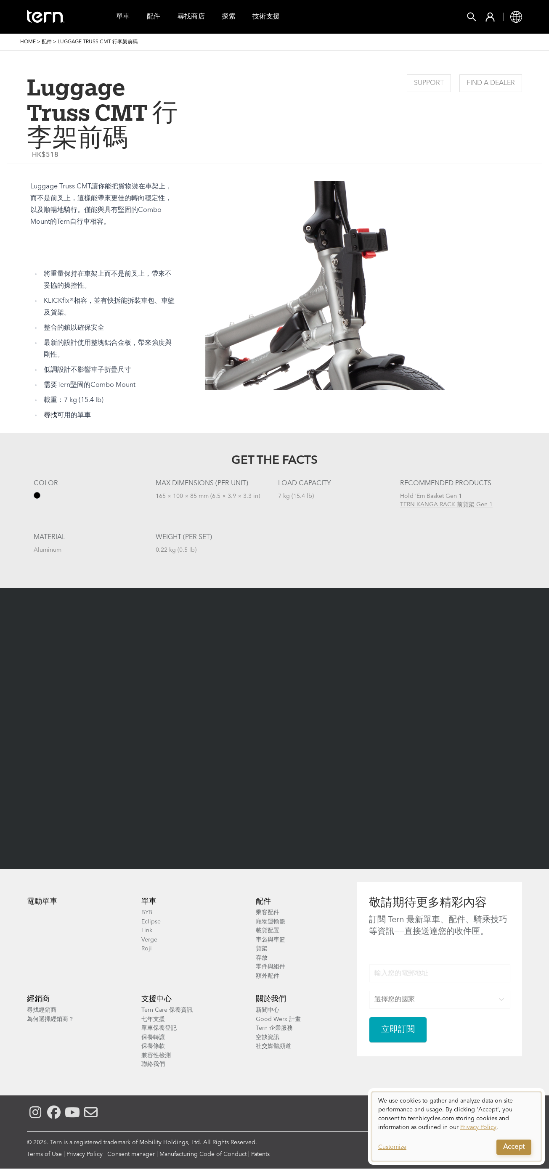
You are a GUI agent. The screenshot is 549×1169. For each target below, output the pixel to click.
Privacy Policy (84, 1154)
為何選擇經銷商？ (50, 1019)
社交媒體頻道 (273, 1046)
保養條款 (153, 1046)
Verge (149, 940)
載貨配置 (267, 931)
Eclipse (151, 922)
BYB (146, 912)
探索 (229, 16)
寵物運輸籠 (270, 922)
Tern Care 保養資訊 (167, 1010)
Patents (260, 1154)
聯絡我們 (153, 1064)
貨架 (262, 949)
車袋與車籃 (270, 940)
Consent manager (131, 1154)
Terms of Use (44, 1154)
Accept (514, 1147)
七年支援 (153, 1019)
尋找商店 (191, 16)
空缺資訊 (267, 1037)
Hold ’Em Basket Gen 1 (431, 496)
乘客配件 (267, 912)
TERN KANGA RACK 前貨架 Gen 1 (446, 505)
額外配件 (267, 976)
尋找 (50, 415)
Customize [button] (392, 1147)
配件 (154, 16)
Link (146, 931)
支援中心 (156, 999)
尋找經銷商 (41, 1010)
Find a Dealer (491, 83)
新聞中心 (267, 1010)
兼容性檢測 (156, 1055)
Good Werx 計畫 (278, 1019)
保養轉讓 (153, 1037)
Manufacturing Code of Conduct (203, 1154)
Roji (146, 949)
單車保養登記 (159, 1028)
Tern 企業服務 (274, 1028)
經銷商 (38, 999)
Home (28, 42)
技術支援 (266, 16)
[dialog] (456, 1126)
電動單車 (42, 901)
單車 (123, 16)
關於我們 (271, 999)
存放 (262, 958)
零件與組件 (270, 967)
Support (429, 83)
